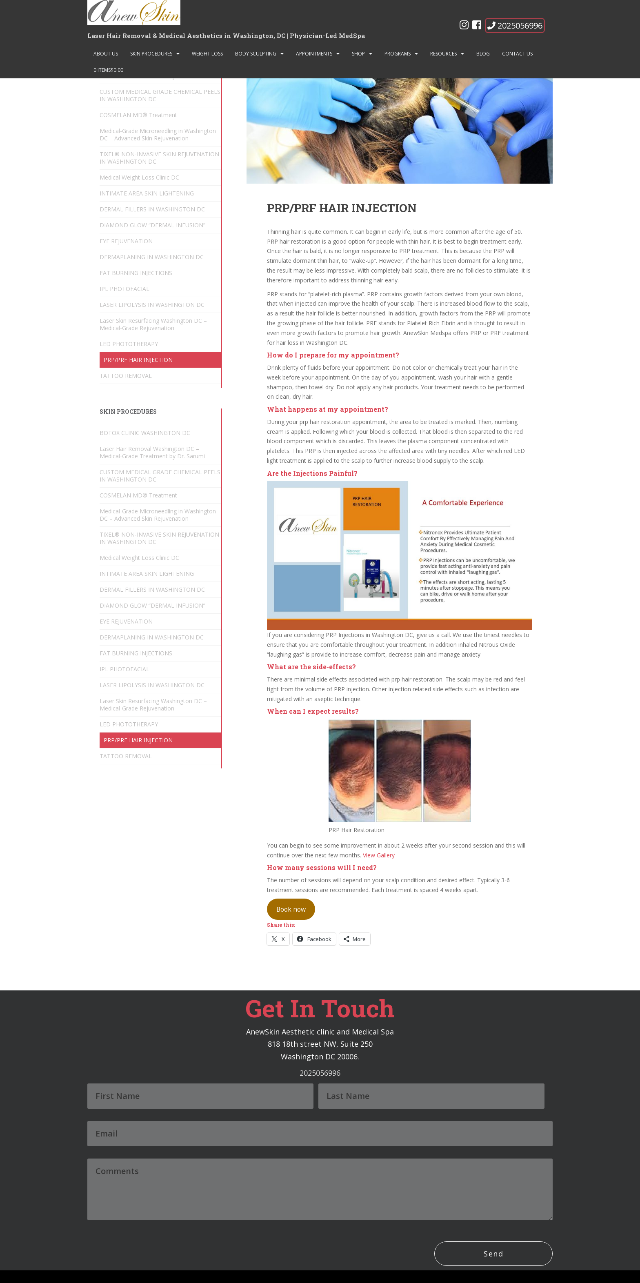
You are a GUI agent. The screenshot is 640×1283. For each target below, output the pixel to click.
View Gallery (379, 855)
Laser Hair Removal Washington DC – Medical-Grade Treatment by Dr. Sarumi (152, 452)
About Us (105, 53)
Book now (291, 909)
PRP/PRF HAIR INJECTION (138, 360)
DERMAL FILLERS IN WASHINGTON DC (152, 209)
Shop (358, 53)
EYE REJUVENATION (126, 241)
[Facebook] (476, 26)
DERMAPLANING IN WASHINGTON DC (152, 257)
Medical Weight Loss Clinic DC (139, 177)
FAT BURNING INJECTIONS (136, 273)
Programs (397, 53)
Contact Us (517, 53)
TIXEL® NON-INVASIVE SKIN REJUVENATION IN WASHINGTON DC (159, 157)
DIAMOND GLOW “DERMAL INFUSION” (152, 225)
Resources (443, 53)
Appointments (314, 53)
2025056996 (514, 25)
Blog (483, 53)
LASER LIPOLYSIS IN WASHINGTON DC (152, 305)
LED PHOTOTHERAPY (129, 344)
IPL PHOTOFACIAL (124, 289)
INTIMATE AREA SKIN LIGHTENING (147, 193)
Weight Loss (207, 53)
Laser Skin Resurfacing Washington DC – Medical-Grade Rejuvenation (153, 324)
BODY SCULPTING (255, 53)
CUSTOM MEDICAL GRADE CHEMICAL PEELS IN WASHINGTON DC (160, 95)
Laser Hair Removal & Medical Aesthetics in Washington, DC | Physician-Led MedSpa (226, 35)
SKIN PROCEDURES (151, 53)
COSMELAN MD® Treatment (138, 115)
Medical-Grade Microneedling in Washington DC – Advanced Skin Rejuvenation (158, 134)
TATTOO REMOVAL (126, 376)
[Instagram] (464, 26)
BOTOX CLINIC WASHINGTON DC (145, 433)
